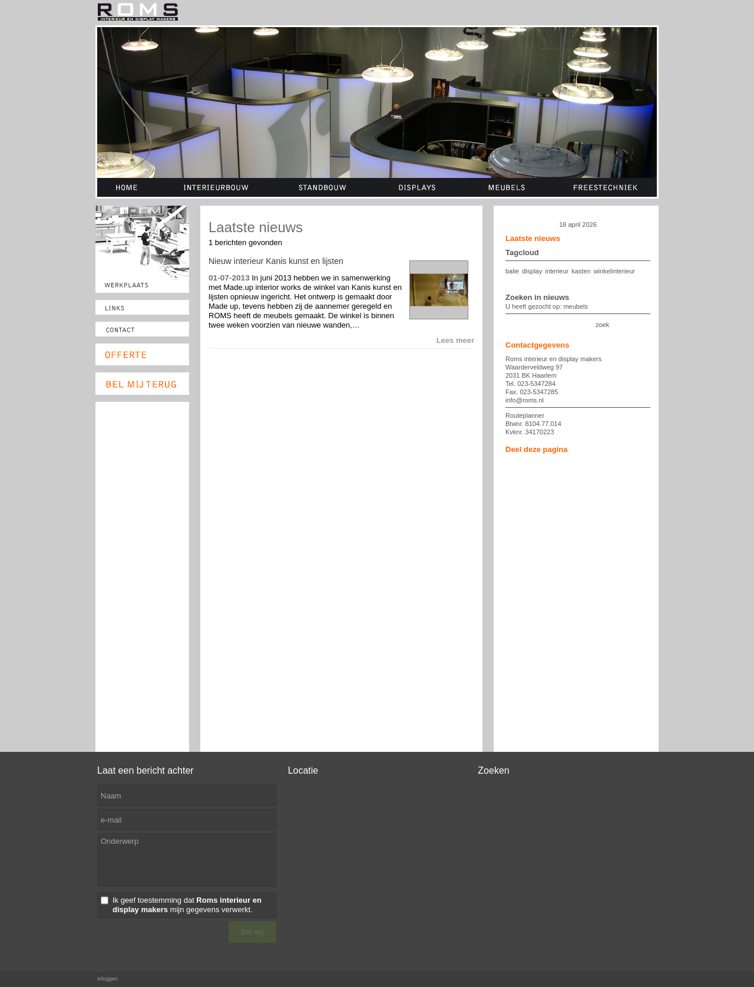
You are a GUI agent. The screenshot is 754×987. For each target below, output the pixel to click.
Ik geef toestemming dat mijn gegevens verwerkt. (187, 905)
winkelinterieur (614, 271)
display (532, 271)
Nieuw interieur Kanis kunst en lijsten (276, 261)
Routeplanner (524, 415)
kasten (580, 271)
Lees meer (455, 340)
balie (512, 271)
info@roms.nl (524, 400)
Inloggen (107, 979)
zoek (602, 324)
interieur (557, 271)
